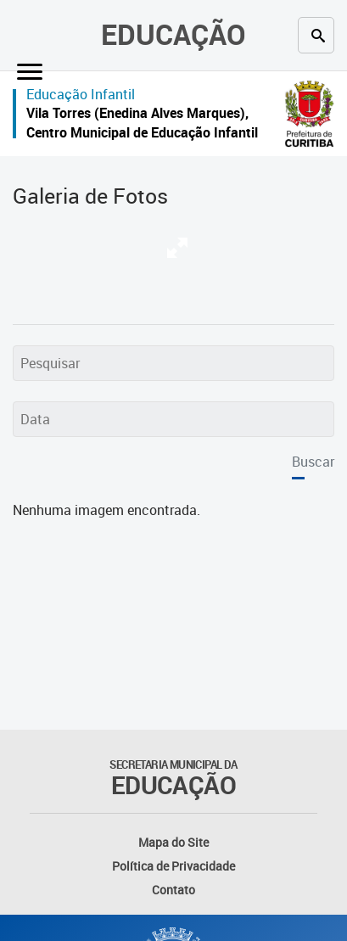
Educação (173, 34)
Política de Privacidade (173, 866)
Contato (173, 890)
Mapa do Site (173, 842)
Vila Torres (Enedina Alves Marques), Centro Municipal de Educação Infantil (142, 123)
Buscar (313, 461)
